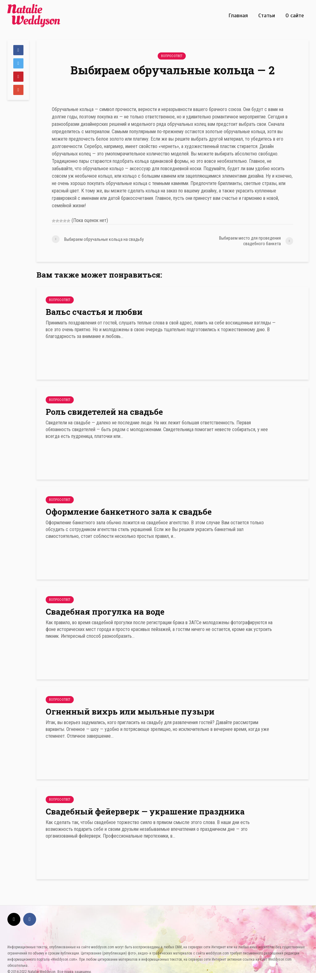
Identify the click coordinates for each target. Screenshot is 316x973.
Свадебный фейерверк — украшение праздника (145, 811)
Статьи (266, 15)
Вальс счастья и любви (94, 312)
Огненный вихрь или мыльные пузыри (130, 711)
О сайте (294, 15)
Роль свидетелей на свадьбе (104, 411)
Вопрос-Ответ (171, 56)
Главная (238, 15)
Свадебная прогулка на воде (105, 611)
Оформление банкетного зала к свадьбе (129, 511)
